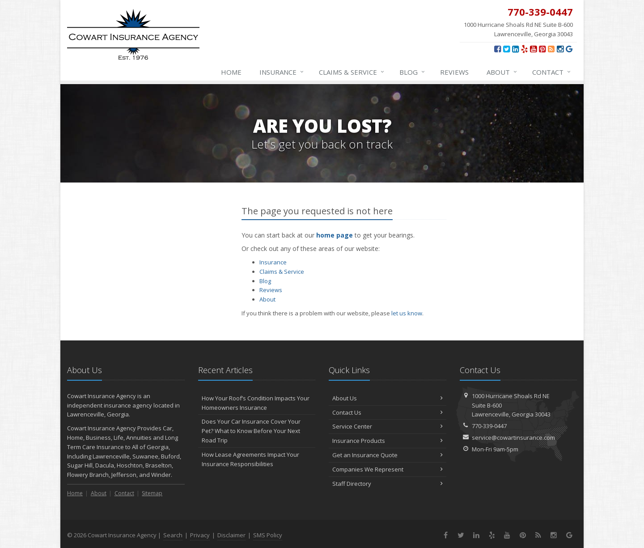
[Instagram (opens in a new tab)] (560, 48)
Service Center (387, 426)
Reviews (454, 72)
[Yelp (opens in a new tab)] (524, 48)
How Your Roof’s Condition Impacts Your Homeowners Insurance (255, 403)
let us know (406, 313)
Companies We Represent (387, 469)
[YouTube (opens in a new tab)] (533, 48)
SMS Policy (267, 535)
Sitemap (152, 493)
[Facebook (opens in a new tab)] (497, 48)
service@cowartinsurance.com (513, 437)
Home (231, 72)
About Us (387, 398)
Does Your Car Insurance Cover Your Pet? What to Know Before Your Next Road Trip (251, 430)
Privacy (200, 535)
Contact (552, 72)
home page (334, 235)
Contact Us (387, 412)
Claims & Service (352, 72)
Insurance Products (387, 441)
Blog (412, 72)
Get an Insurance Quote (387, 455)
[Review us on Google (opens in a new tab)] (569, 48)
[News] (551, 48)
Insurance (282, 72)
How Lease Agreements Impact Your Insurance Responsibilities (250, 459)
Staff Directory (387, 484)
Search (172, 535)
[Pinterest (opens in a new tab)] (542, 48)
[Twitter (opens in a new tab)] (506, 48)
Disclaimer (231, 535)
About (502, 72)
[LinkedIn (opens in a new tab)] (515, 48)
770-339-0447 (489, 426)
